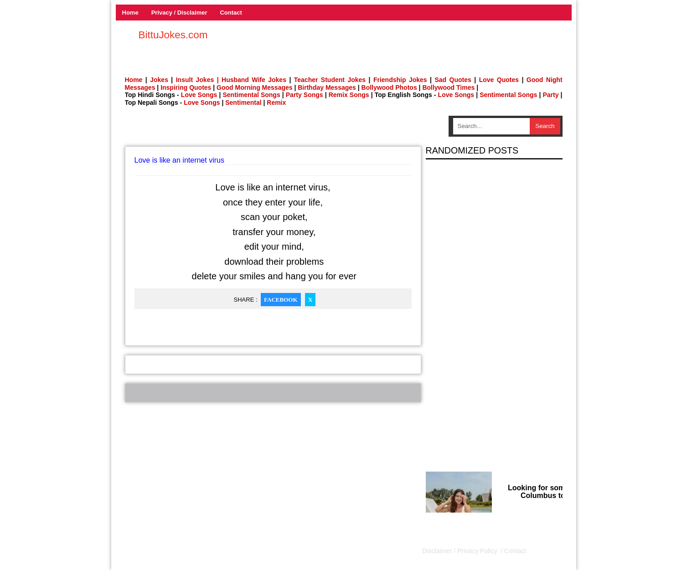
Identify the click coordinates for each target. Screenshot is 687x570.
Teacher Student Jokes (330, 79)
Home (130, 12)
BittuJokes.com (173, 35)
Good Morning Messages (254, 87)
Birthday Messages (327, 87)
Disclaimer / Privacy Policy (460, 551)
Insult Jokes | (197, 79)
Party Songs (304, 94)
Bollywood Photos (389, 87)
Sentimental (243, 102)
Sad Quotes (452, 79)
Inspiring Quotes (185, 87)
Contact (231, 12)
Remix (276, 102)
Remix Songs (349, 94)
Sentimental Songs (251, 94)
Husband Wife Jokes (255, 79)
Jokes (159, 79)
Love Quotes (499, 79)
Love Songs (199, 94)
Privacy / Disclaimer (179, 12)
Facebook (280, 299)
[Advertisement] (273, 129)
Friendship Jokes (400, 79)
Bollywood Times (448, 87)
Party (550, 94)
